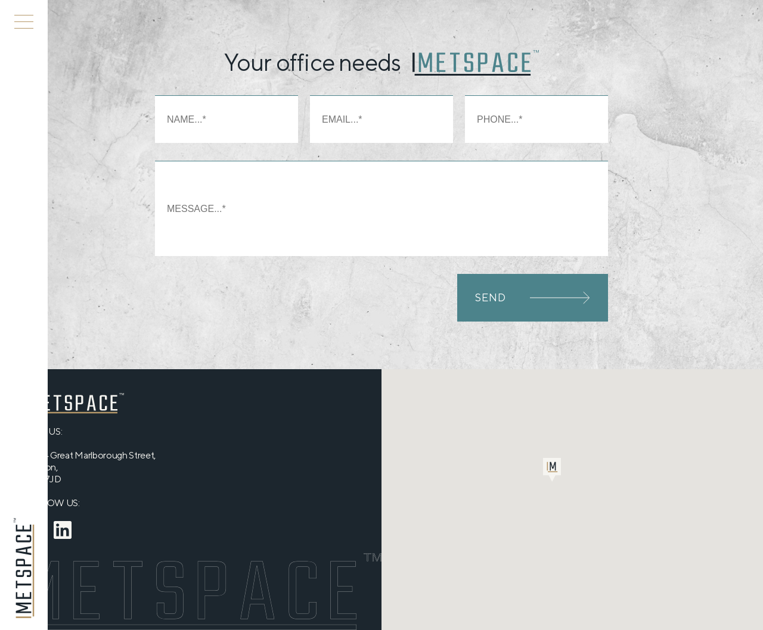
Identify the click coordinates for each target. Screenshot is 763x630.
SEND (532, 297)
